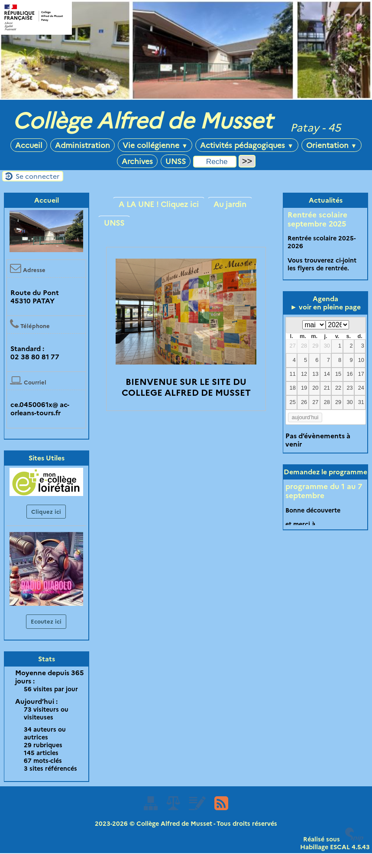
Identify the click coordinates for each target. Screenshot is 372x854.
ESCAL (340, 847)
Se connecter (37, 176)
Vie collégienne (155, 145)
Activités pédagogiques (246, 145)
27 (293, 346)
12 (304, 374)
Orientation (331, 145)
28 (304, 346)
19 (304, 388)
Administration (82, 145)
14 (327, 374)
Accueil (28, 145)
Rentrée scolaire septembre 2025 (317, 219)
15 (338, 374)
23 (349, 388)
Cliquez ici (46, 511)
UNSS (175, 161)
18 (293, 388)
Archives (137, 161)
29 (315, 346)
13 (315, 374)
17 (361, 374)
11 (293, 374)
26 (304, 402)
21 (327, 388)
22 (338, 388)
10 (361, 360)
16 (349, 374)
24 (361, 388)
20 (315, 388)
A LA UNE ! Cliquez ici (159, 204)
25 (293, 402)
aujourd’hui (305, 417)
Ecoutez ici (46, 621)
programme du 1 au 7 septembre (323, 491)
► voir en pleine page (325, 307)
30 (327, 346)
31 (361, 402)
